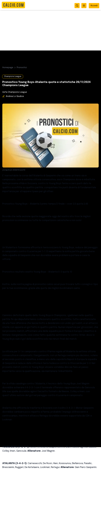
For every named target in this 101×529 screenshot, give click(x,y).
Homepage (7, 68)
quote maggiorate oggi (44, 216)
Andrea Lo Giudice (15, 96)
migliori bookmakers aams (66, 288)
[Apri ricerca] (77, 5)
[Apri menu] (83, 5)
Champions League (12, 76)
